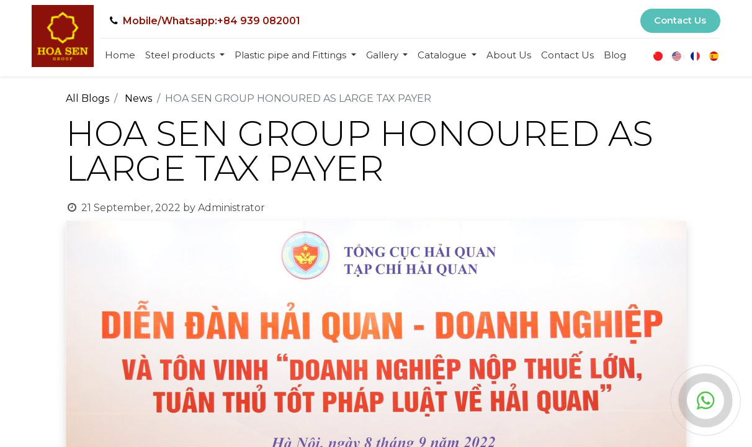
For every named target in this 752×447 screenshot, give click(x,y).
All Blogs (87, 98)
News (138, 98)
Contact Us (680, 20)
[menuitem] (120, 55)
